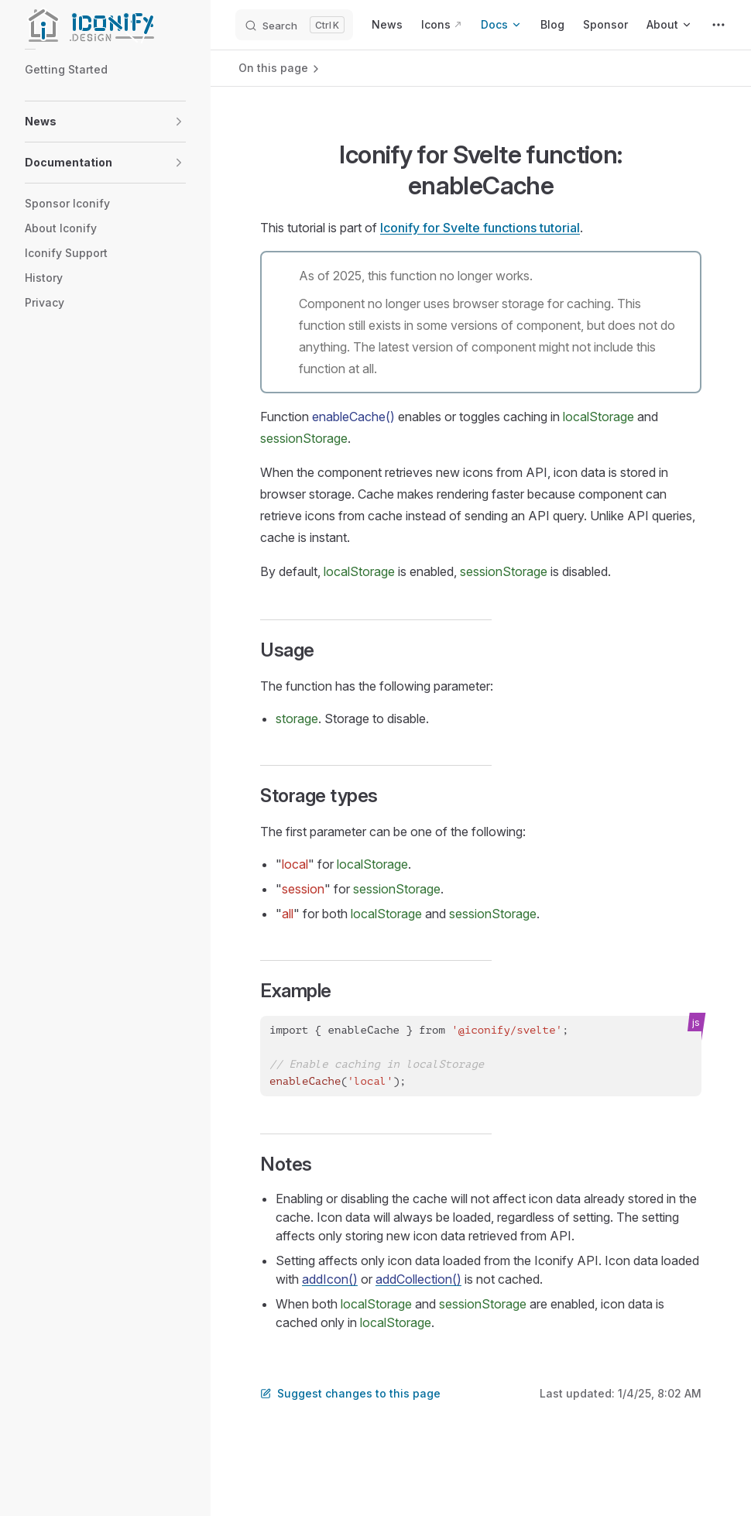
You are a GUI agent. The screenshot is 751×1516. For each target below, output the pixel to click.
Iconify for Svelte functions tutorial (480, 227)
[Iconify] (105, 25)
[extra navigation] (718, 25)
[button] (178, 121)
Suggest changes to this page (350, 1393)
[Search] (294, 24)
